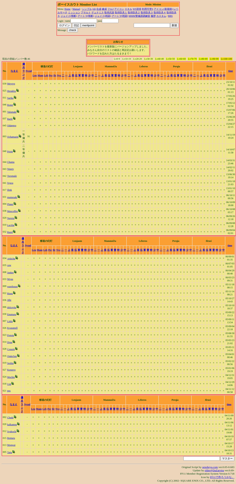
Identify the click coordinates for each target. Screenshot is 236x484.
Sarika (10, 98)
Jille (9, 300)
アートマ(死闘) (120, 16)
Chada (10, 417)
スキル (128, 9)
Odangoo (11, 125)
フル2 (110, 9)
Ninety (10, 169)
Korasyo (11, 369)
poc (9, 390)
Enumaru (11, 314)
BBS (170, 16)
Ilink (9, 189)
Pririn (10, 151)
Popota (10, 335)
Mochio (11, 377)
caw (9, 265)
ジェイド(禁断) (69, 16)
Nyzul (29, 71)
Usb (9, 384)
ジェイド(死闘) (103, 16)
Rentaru (11, 438)
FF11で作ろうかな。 (222, 477)
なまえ (14, 71)
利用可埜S (147, 9)
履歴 (153, 16)
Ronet (10, 105)
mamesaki (12, 197)
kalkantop (12, 424)
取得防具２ (134, 12)
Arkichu (11, 258)
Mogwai (11, 445)
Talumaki (11, 112)
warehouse (12, 286)
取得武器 (109, 12)
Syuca (10, 183)
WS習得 (137, 9)
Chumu (10, 162)
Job (94, 9)
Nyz (59, 75)
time (230, 71)
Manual (76, 9)
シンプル (87, 9)
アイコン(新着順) (163, 9)
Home (67, 9)
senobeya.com (210, 467)
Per (51, 75)
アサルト (86, 12)
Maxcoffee (12, 211)
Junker (10, 272)
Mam (40, 75)
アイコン (119, 9)
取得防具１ (121, 12)
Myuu (10, 279)
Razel (10, 232)
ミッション (74, 12)
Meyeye (11, 83)
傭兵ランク (23, 71)
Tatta (9, 452)
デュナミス (97, 12)
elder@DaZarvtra (214, 470)
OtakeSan (12, 356)
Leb (46, 75)
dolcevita (11, 307)
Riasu (10, 293)
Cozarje (11, 349)
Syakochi (11, 431)
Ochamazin (12, 136)
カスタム (161, 16)
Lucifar (10, 225)
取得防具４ (160, 12)
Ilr (54, 75)
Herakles (11, 91)
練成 (104, 9)
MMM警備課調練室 (139, 16)
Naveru (10, 218)
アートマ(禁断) (86, 16)
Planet (10, 204)
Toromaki (12, 176)
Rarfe (10, 119)
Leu (35, 75)
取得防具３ (147, 12)
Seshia (10, 363)
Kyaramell (12, 327)
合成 (98, 9)
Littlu (10, 321)
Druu (9, 342)
